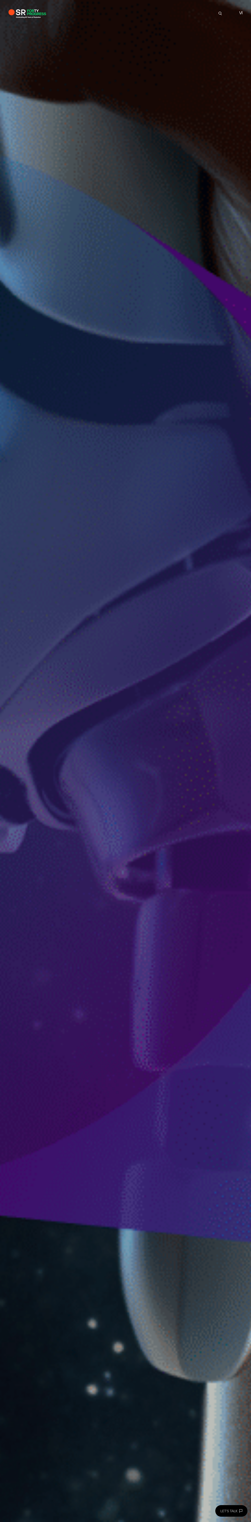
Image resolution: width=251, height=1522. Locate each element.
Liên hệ (195, 13)
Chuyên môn (109, 13)
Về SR (89, 13)
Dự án (75, 13)
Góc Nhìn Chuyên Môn (143, 13)
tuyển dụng (175, 13)
